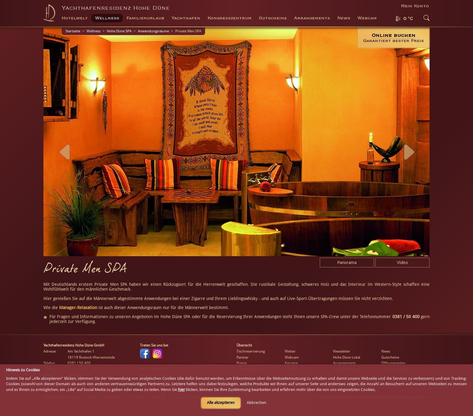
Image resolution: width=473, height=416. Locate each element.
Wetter (290, 351)
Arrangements (312, 18)
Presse (242, 363)
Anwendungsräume (153, 31)
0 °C (408, 18)
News (343, 18)
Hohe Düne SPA (119, 31)
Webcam (367, 18)
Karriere (291, 363)
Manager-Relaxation (78, 307)
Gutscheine (390, 357)
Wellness (93, 31)
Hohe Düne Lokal (346, 357)
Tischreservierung (251, 351)
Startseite (72, 31)
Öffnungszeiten (393, 363)
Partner (243, 357)
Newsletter (341, 351)
